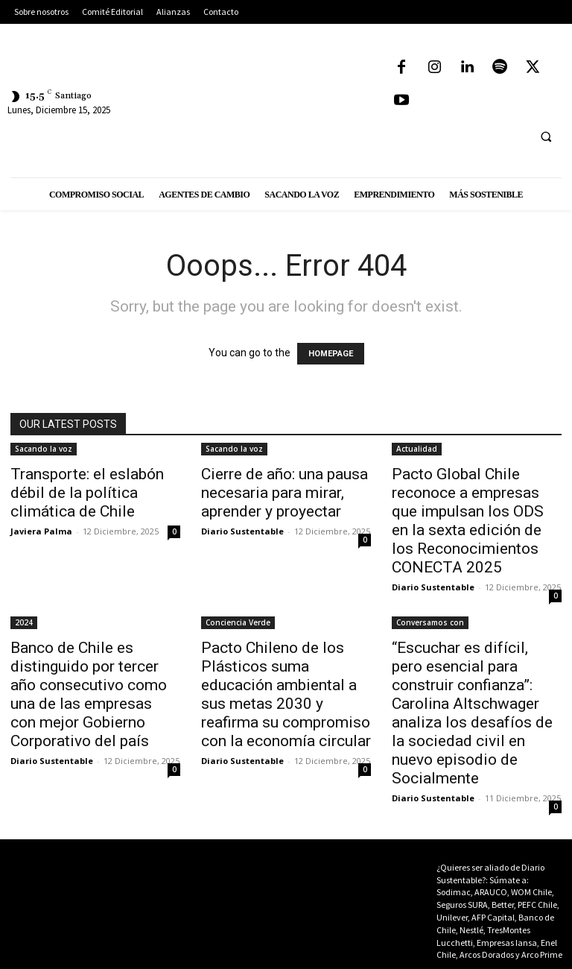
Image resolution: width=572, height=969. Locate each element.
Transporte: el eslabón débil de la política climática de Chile (87, 492)
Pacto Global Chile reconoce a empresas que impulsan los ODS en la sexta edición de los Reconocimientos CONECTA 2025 (468, 520)
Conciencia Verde (238, 622)
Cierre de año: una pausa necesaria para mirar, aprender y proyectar (284, 492)
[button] (546, 136)
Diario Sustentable (242, 531)
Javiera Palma (41, 531)
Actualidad (416, 449)
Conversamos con (430, 622)
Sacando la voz (43, 449)
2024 (24, 622)
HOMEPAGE (330, 354)
